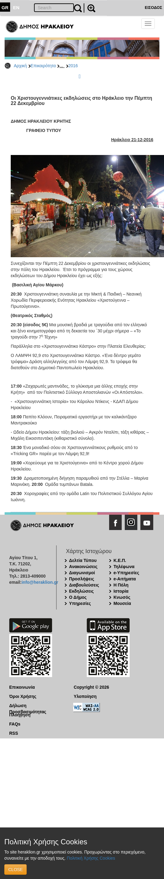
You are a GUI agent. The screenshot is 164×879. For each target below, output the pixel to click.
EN (16, 7)
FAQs (15, 724)
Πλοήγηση (19, 714)
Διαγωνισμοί (82, 572)
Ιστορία (120, 591)
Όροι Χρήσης (22, 696)
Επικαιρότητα (43, 65)
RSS (13, 733)
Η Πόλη (120, 585)
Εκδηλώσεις (81, 591)
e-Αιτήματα (124, 578)
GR (5, 7)
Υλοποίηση (85, 696)
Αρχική (20, 65)
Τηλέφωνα (123, 566)
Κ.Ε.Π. (119, 560)
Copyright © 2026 (91, 687)
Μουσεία (122, 603)
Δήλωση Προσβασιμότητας (27, 706)
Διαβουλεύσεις (84, 585)
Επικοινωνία (22, 687)
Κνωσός (121, 597)
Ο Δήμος (77, 597)
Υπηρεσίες (80, 603)
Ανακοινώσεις (83, 566)
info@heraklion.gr (39, 582)
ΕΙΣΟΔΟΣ (153, 7)
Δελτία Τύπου (83, 560)
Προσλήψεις (81, 578)
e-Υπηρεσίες (126, 572)
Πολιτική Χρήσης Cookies (91, 858)
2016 (73, 65)
